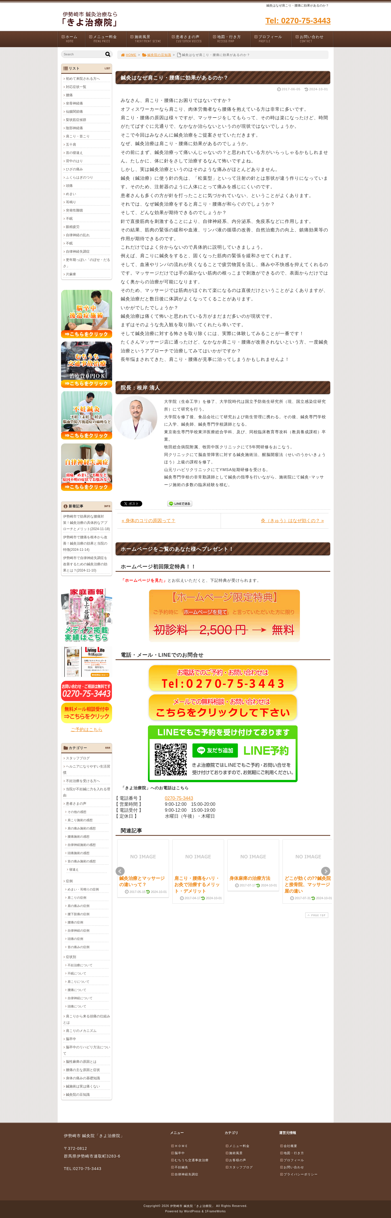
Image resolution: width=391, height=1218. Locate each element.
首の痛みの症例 (78, 947)
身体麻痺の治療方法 (249, 878)
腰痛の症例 (75, 922)
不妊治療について (80, 965)
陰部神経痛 (74, 128)
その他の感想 (77, 811)
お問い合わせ (314, 39)
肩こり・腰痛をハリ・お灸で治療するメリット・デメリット (197, 884)
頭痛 (69, 186)
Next (325, 871)
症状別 (71, 957)
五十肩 (71, 145)
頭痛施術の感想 (78, 853)
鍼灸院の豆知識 (156, 54)
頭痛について (77, 1006)
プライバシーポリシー (299, 1174)
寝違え (74, 869)
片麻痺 (71, 274)
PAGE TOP (316, 915)
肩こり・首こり (78, 136)
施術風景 (149, 39)
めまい (71, 194)
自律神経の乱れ (78, 235)
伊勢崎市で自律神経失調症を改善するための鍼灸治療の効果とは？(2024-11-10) (85, 564)
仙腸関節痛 (74, 112)
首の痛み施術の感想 (82, 861)
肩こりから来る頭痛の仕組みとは (86, 1019)
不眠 (69, 219)
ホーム (73, 39)
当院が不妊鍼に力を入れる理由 (86, 792)
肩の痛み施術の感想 (82, 828)
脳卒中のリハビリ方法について (86, 1050)
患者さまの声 (190, 39)
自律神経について (80, 998)
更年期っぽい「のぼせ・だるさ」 (86, 263)
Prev (120, 871)
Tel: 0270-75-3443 (298, 20)
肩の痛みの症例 (78, 905)
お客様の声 (235, 1160)
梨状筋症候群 (76, 120)
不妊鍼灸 (179, 1167)
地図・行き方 (231, 39)
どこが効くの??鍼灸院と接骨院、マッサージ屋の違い (308, 884)
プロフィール (273, 39)
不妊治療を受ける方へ (83, 781)
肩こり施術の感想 (80, 820)
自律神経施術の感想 (82, 844)
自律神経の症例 (78, 930)
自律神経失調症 (78, 252)
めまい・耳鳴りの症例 (83, 889)
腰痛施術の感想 (78, 836)
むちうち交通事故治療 (190, 1160)
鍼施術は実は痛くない (83, 1086)
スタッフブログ (78, 758)
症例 (69, 881)
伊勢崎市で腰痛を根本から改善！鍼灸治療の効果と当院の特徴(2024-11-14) (85, 543)
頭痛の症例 (75, 938)
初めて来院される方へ (83, 79)
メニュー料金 (108, 39)
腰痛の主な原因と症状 (83, 1070)
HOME (129, 54)
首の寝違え (74, 153)
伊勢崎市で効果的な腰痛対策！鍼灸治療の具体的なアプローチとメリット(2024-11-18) (86, 522)
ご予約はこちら (87, 729)
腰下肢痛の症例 (78, 914)
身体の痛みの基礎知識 (83, 1078)
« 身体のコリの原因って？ (148, 520)
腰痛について (77, 989)
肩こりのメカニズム (81, 1031)
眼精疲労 (73, 227)
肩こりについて (78, 981)
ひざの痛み (74, 169)
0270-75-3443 (179, 798)
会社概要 (288, 1146)
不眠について (77, 973)
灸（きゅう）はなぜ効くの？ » (292, 520)
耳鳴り (71, 202)
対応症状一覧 (76, 87)
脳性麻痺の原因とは (81, 1062)
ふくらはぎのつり (79, 177)
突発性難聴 (74, 210)
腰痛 (69, 95)
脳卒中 (71, 1039)
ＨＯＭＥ (179, 1146)
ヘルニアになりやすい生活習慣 (86, 769)
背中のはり (74, 161)
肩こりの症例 (77, 897)
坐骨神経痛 (74, 103)
